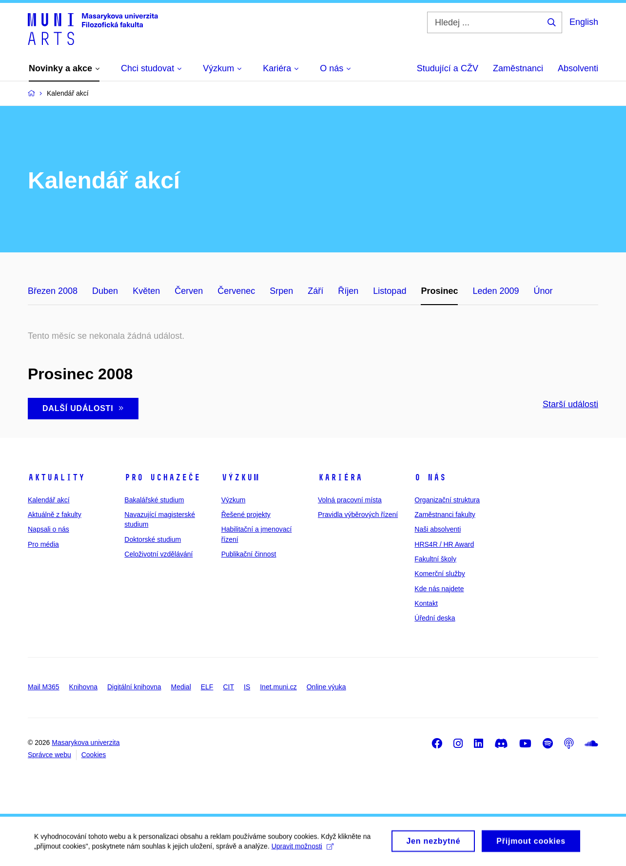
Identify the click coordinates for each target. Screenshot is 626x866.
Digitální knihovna (134, 687)
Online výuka (326, 687)
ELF (207, 687)
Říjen (348, 291)
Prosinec (439, 291)
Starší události (570, 404)
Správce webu (49, 755)
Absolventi (578, 68)
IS (247, 687)
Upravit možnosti (302, 849)
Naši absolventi (437, 529)
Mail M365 (43, 687)
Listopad (389, 291)
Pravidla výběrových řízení (358, 514)
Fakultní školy (435, 559)
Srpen (281, 291)
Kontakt (425, 603)
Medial (181, 687)
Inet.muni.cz (278, 687)
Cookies (93, 755)
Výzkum (240, 477)
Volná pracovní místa (350, 500)
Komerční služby (439, 573)
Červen (189, 291)
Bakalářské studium (154, 500)
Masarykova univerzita (85, 742)
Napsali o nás (48, 529)
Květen (146, 291)
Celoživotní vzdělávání (158, 554)
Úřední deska (434, 618)
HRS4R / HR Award (444, 544)
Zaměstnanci (518, 68)
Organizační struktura (447, 500)
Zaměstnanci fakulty (444, 514)
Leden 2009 (495, 291)
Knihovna (83, 687)
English (583, 22)
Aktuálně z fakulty (54, 514)
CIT (228, 687)
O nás (430, 477)
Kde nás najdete (439, 589)
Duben (105, 291)
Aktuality (56, 477)
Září (315, 291)
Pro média (43, 544)
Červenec (236, 291)
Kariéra (340, 477)
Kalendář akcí (49, 500)
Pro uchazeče (162, 477)
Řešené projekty (246, 514)
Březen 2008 (53, 291)
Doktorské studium (152, 539)
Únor (543, 291)
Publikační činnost (248, 554)
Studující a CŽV (447, 68)
